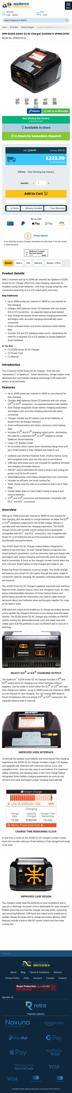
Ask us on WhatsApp (56, 111)
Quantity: (24, 183)
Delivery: (22, 172)
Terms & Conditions (39, 972)
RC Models (14, 27)
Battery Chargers (27, 27)
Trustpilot (6, 953)
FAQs (26, 978)
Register (15, 15)
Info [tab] (28, 263)
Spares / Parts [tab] (53, 263)
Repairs (34, 111)
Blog (23, 972)
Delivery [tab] (38, 263)
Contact (50, 978)
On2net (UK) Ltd (54, 1089)
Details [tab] (8, 263)
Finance (63, 978)
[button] (36, 239)
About (13, 972)
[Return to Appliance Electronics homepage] (36, 5)
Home (4, 27)
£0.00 (45, 15)
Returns (58, 972)
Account (37, 978)
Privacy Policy (12, 978)
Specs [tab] (19, 263)
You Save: (53, 150)
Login (8, 15)
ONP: (25, 150)
